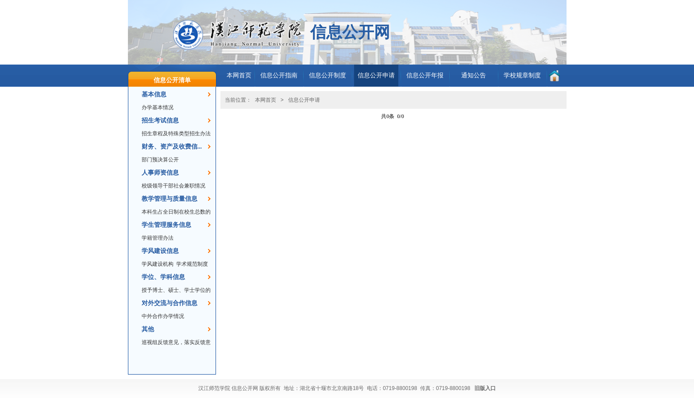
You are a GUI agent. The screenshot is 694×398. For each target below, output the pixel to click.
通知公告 (473, 75)
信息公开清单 (172, 80)
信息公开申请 (376, 75)
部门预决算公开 (160, 160)
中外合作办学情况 (163, 316)
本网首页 (239, 75)
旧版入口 (485, 388)
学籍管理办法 (158, 238)
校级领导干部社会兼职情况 (173, 186)
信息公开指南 (278, 75)
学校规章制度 (522, 75)
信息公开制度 (327, 75)
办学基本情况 (158, 107)
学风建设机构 (158, 264)
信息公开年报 (424, 75)
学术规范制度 (192, 264)
